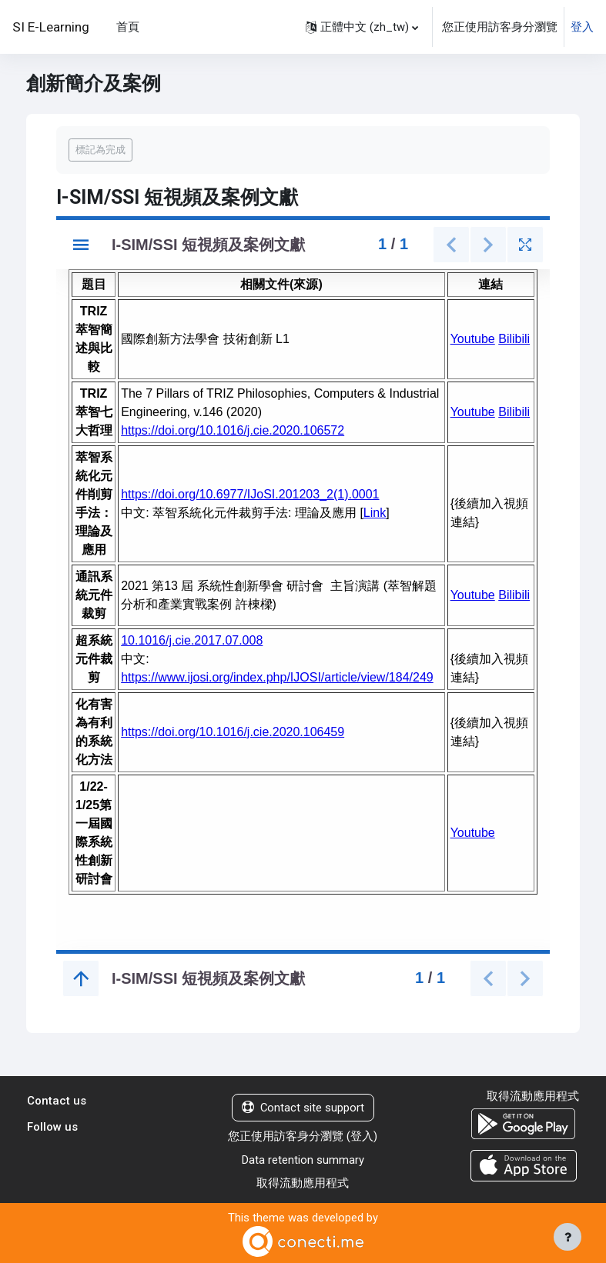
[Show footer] (567, 1237)
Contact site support (303, 1108)
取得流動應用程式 (302, 1183)
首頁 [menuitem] (127, 27)
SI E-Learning (50, 27)
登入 (582, 27)
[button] (362, 27)
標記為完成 (100, 149)
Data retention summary (303, 1160)
